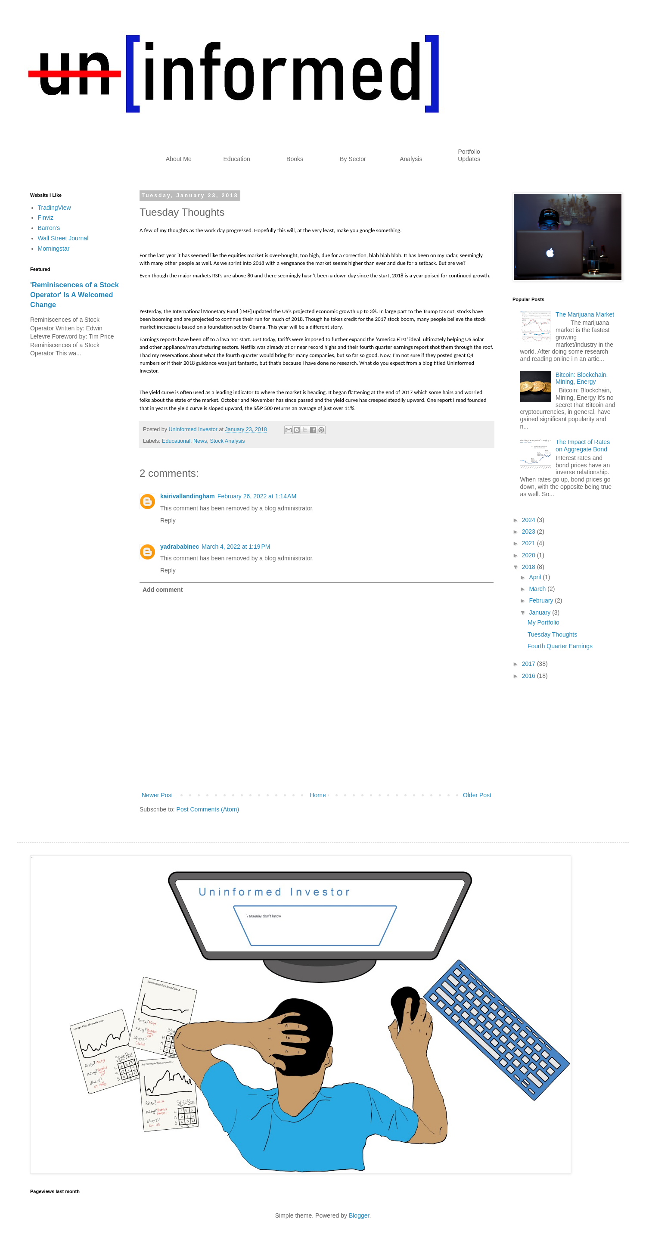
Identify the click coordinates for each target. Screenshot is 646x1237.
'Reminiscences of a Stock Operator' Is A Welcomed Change (74, 294)
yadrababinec (179, 546)
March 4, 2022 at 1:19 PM (236, 546)
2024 (529, 519)
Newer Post (157, 795)
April (536, 577)
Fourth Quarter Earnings (560, 646)
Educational (176, 441)
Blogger (359, 1215)
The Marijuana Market (585, 314)
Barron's (49, 227)
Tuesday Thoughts (552, 634)
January (540, 612)
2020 (529, 555)
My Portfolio (543, 622)
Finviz (46, 217)
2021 (529, 543)
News (200, 441)
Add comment (163, 589)
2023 (529, 531)
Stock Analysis (227, 441)
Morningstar (54, 248)
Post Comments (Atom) (208, 809)
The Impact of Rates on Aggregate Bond (583, 445)
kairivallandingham (187, 496)
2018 (529, 566)
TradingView (54, 207)
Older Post (477, 795)
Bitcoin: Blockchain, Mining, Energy (582, 378)
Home (318, 795)
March (538, 588)
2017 (529, 663)
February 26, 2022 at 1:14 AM (256, 496)
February (542, 600)
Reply (168, 520)
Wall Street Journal (63, 238)
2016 (529, 675)
